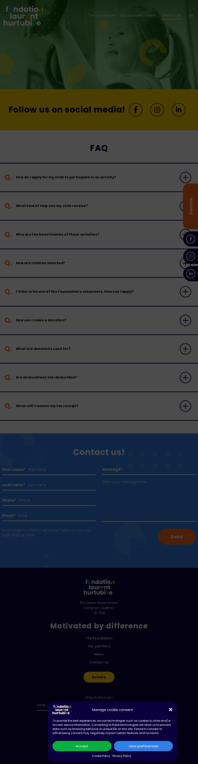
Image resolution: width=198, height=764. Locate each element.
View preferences (143, 746)
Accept (82, 746)
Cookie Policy (101, 756)
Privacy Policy (121, 756)
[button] (170, 709)
